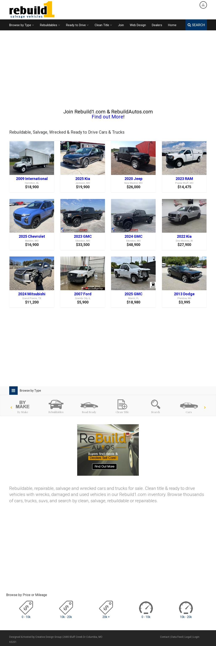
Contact (164, 636)
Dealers (157, 25)
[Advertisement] (108, 71)
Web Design (138, 25)
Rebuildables (50, 25)
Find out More (107, 117)
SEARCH (196, 25)
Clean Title (103, 25)
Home (172, 25)
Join (121, 25)
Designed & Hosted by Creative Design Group (35, 636)
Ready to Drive (77, 25)
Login (196, 636)
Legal (188, 636)
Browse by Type (21, 25)
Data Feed (177, 636)
